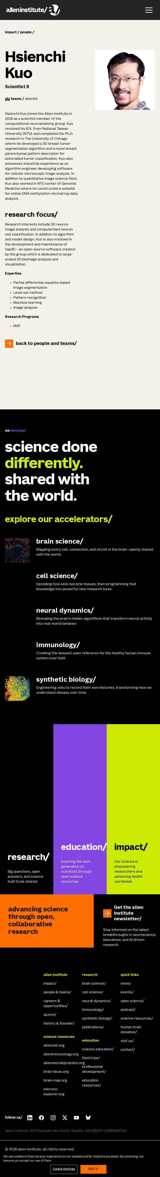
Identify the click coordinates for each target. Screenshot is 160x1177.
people (26, 32)
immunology (92, 1010)
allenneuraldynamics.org (61, 1063)
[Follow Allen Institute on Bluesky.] (88, 1118)
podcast (127, 1010)
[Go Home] (21, 975)
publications (92, 1027)
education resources (90, 1083)
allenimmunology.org (61, 1054)
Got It (93, 1169)
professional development (93, 1069)
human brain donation (131, 1030)
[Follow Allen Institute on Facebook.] (41, 1118)
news (125, 983)
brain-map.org (55, 1080)
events (126, 992)
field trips (90, 1058)
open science (131, 1001)
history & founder (58, 1023)
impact (11, 32)
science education (97, 1049)
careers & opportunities (55, 1004)
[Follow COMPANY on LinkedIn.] (30, 1118)
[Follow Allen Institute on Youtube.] (76, 1118)
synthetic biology (96, 1018)
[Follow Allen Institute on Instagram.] (53, 1118)
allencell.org (54, 1045)
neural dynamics (95, 1001)
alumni (49, 1015)
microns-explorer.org (54, 1092)
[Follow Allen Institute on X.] (65, 1118)
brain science (93, 983)
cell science (92, 992)
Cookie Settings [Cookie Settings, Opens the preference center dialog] (64, 1169)
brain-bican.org (56, 1072)
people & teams (57, 992)
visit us (126, 1041)
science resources (136, 1018)
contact (127, 1050)
